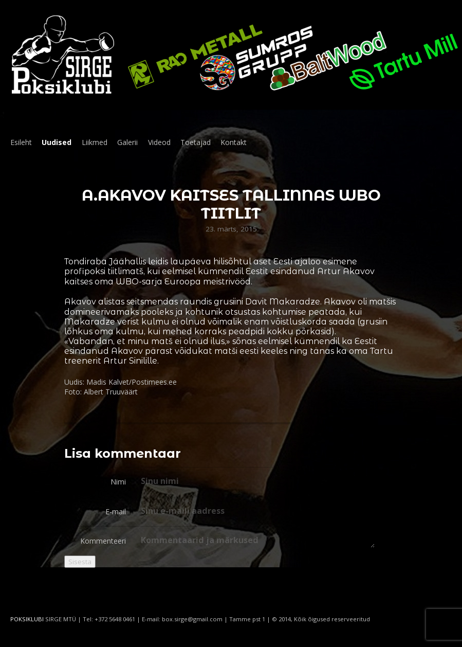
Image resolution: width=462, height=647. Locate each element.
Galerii (127, 142)
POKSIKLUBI (27, 619)
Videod (159, 142)
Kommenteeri (103, 541)
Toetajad (195, 142)
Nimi (118, 482)
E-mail (115, 511)
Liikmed (94, 142)
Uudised (56, 142)
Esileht (21, 142)
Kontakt (233, 142)
